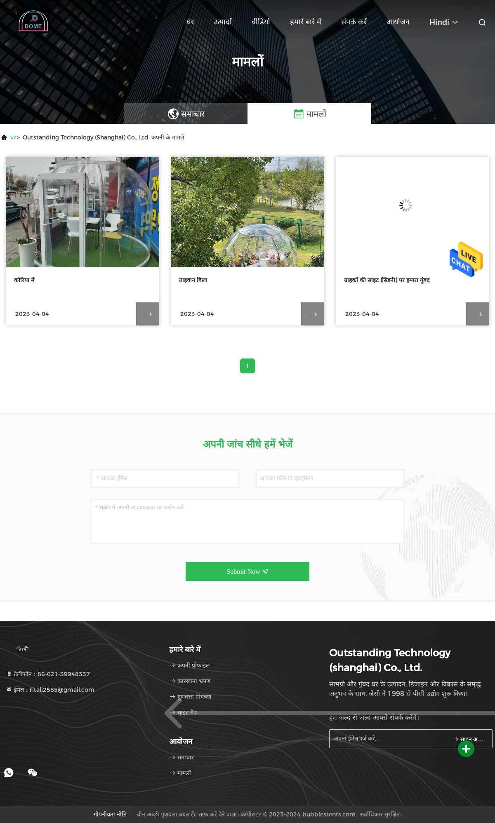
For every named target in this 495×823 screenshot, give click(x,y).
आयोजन (398, 21)
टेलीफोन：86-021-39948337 (48, 674)
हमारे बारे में (305, 21)
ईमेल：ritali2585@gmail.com (50, 689)
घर (190, 21)
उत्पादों (223, 21)
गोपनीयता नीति (110, 814)
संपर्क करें (354, 21)
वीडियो (261, 21)
